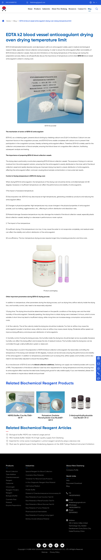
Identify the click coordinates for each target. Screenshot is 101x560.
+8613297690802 (74, 495)
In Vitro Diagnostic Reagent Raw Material (40, 482)
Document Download (74, 483)
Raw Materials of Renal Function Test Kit (40, 501)
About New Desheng (59, 9)
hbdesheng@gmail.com (37, 2)
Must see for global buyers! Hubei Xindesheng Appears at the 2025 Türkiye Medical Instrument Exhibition (51, 444)
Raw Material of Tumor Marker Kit (37, 508)
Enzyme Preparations (13, 505)
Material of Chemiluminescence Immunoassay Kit (43, 493)
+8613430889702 (11, 2)
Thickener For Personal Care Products (39, 479)
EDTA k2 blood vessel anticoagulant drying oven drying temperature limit (45, 21)
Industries (46, 9)
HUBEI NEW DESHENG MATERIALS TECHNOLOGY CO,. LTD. (48, 549)
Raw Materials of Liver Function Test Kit (39, 497)
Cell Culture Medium (33, 486)
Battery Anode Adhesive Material (37, 519)
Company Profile (72, 470)
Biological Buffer (11, 496)
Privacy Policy (54, 552)
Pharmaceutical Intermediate (36, 511)
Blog (89, 9)
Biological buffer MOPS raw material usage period (29, 435)
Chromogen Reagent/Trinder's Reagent (12, 490)
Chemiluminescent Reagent (12, 478)
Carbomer (9, 483)
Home (30, 9)
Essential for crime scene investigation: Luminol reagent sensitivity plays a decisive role (44, 441)
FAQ (67, 480)
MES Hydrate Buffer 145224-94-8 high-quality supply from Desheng (36, 438)
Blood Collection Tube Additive (12, 473)
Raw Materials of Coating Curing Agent (40, 515)
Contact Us (82, 9)
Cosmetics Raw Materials (35, 475)
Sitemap (45, 552)
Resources (72, 9)
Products (37, 9)
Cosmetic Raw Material (11, 501)
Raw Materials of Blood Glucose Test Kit (40, 504)
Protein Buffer (30, 490)
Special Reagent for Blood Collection (39, 471)
